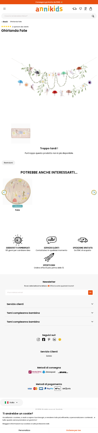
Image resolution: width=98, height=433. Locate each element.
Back (4, 21)
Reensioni (8, 162)
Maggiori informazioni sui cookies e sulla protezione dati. (26, 423)
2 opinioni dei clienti (20, 26)
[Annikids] (49, 9)
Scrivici (49, 356)
